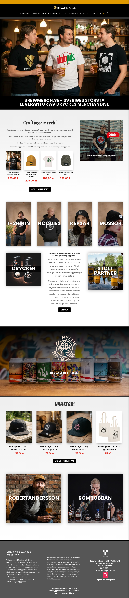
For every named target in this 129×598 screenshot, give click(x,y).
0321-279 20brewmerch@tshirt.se (105, 569)
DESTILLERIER (70, 13)
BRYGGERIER (54, 13)
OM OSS (95, 13)
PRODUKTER (38, 13)
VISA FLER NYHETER (64, 461)
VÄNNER (84, 13)
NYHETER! (24, 13)
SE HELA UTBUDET (40, 189)
